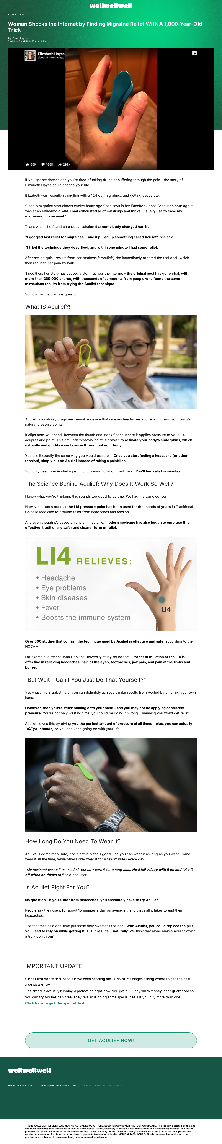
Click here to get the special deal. (55, 1003)
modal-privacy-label (21, 1086)
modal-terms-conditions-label (58, 1086)
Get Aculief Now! (111, 1040)
